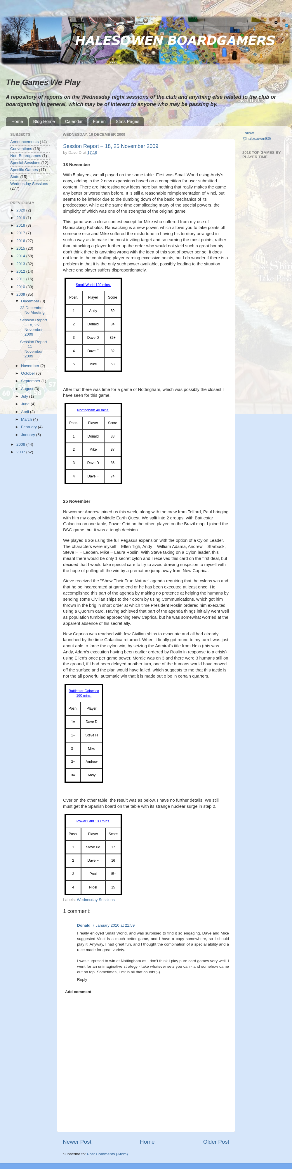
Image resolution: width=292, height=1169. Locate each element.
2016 (21, 241)
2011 (21, 279)
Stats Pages (127, 121)
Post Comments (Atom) (107, 1154)
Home (17, 121)
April (25, 412)
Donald (84, 925)
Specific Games (24, 169)
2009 (21, 294)
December (30, 301)
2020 (21, 210)
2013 (21, 264)
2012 (21, 271)
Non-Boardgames (25, 156)
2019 (21, 218)
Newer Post (77, 1142)
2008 (21, 444)
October (28, 373)
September (31, 381)
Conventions (21, 149)
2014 (21, 256)
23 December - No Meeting (33, 310)
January (28, 435)
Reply (82, 979)
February (29, 427)
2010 (21, 287)
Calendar (74, 121)
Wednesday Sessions (96, 900)
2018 (21, 225)
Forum (99, 121)
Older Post (216, 1142)
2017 (21, 233)
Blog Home (44, 121)
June (26, 404)
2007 (21, 452)
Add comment (78, 992)
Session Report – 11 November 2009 (33, 349)
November (30, 366)
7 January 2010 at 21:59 (113, 925)
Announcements (24, 142)
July (25, 396)
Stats (14, 176)
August (27, 389)
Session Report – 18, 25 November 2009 (110, 146)
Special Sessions (25, 163)
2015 (21, 248)
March (27, 419)
